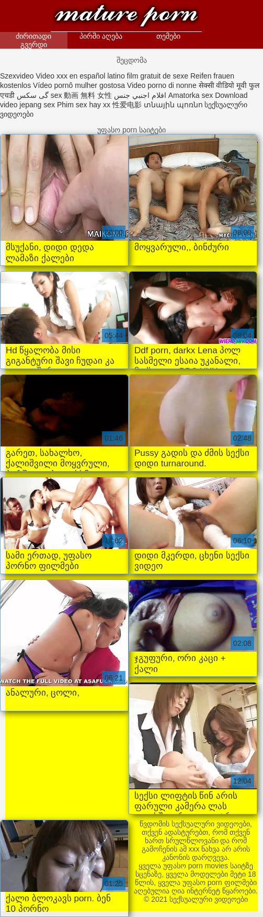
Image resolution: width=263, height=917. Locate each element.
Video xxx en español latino (80, 76)
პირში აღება (100, 36)
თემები (168, 36)
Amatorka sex (190, 95)
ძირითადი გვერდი (33, 40)
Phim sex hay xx (83, 104)
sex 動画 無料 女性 (81, 95)
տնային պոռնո (173, 104)
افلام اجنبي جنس (140, 95)
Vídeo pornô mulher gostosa (79, 85)
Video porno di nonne (162, 85)
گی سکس (33, 95)
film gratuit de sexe (158, 76)
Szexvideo (17, 76)
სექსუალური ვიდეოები (126, 17)
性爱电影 (127, 104)
